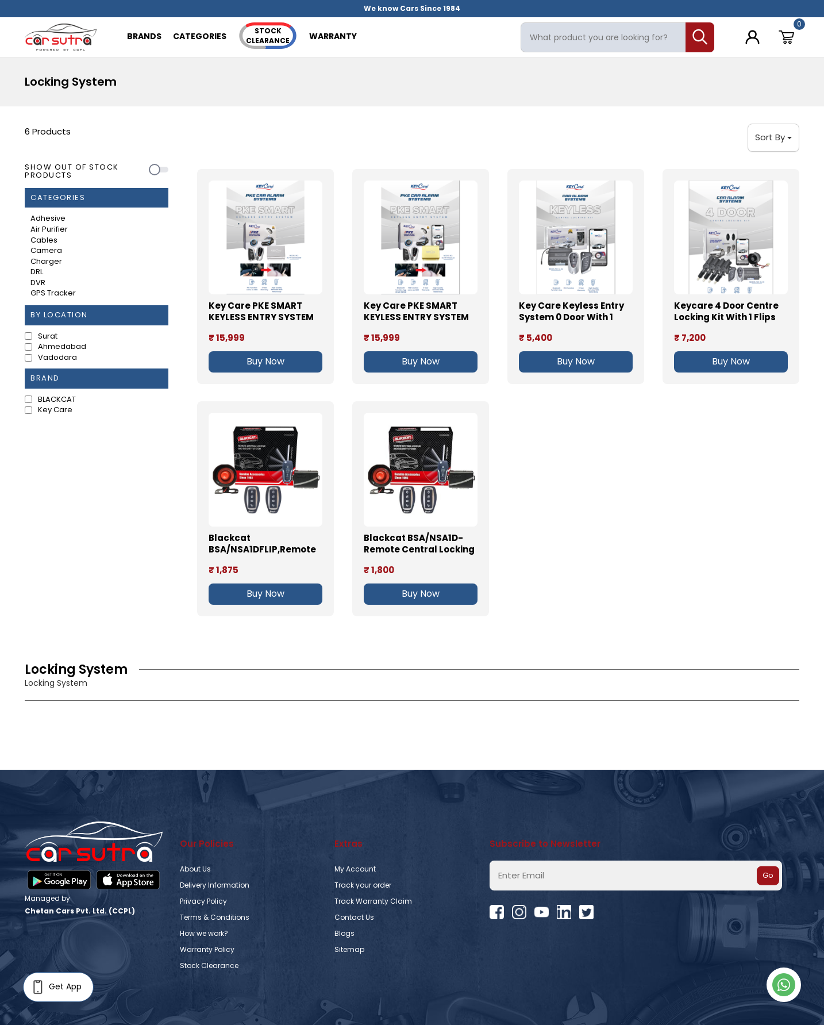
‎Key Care (55, 410)
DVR (37, 283)
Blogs (344, 933)
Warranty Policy (207, 949)
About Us (195, 869)
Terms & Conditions (214, 917)
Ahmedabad (62, 346)
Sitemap (349, 949)
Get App (55, 987)
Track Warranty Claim (373, 901)
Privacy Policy (203, 901)
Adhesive (48, 218)
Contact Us (354, 917)
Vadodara (57, 357)
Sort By (773, 137)
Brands (144, 36)
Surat (47, 336)
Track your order (362, 885)
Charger (46, 261)
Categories (199, 36)
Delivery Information (214, 885)
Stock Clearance (209, 965)
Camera (46, 250)
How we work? (204, 933)
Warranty (333, 36)
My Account (355, 869)
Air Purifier (49, 229)
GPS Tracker (53, 293)
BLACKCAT (57, 399)
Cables (43, 240)
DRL (36, 272)
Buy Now (265, 361)
